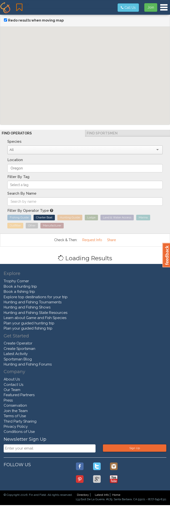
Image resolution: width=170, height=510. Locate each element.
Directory (83, 495)
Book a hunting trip (20, 286)
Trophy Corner (16, 281)
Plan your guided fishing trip (28, 328)
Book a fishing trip (19, 291)
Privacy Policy (16, 426)
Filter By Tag (18, 177)
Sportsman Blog (18, 359)
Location (15, 160)
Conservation (15, 405)
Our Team (12, 390)
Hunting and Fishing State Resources (35, 312)
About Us (12, 379)
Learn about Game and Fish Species (35, 318)
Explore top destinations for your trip (36, 297)
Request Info (92, 240)
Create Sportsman (19, 348)
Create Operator (18, 343)
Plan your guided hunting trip (29, 323)
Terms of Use (15, 416)
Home (116, 495)
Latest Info (102, 495)
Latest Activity (16, 354)
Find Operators (17, 133)
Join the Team (16, 411)
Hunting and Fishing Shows (27, 307)
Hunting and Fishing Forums (28, 364)
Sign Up (134, 448)
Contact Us (13, 384)
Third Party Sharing (20, 421)
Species (14, 141)
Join (150, 7)
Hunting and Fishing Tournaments (32, 302)
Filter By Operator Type (30, 210)
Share (111, 240)
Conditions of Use (19, 431)
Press (8, 400)
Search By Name (21, 193)
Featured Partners (19, 395)
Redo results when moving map (36, 20)
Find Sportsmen (102, 133)
